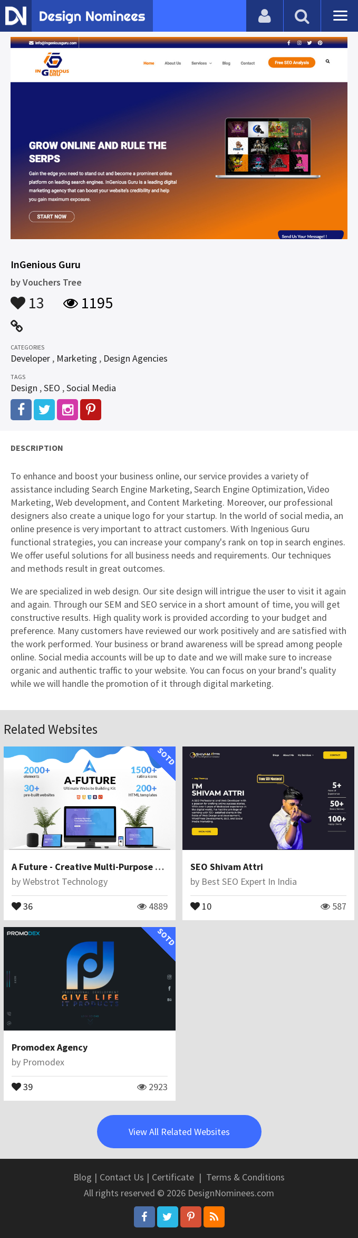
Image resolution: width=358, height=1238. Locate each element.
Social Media (91, 388)
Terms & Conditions (245, 1177)
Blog (82, 1177)
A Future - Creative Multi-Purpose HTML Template (117, 867)
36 (22, 905)
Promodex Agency (50, 1047)
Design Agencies (135, 358)
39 (22, 1086)
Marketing (76, 358)
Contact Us (122, 1177)
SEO (52, 388)
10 (200, 905)
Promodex (43, 1062)
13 (27, 297)
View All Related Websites (179, 1132)
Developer (30, 358)
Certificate (173, 1177)
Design (24, 388)
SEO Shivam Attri (226, 867)
